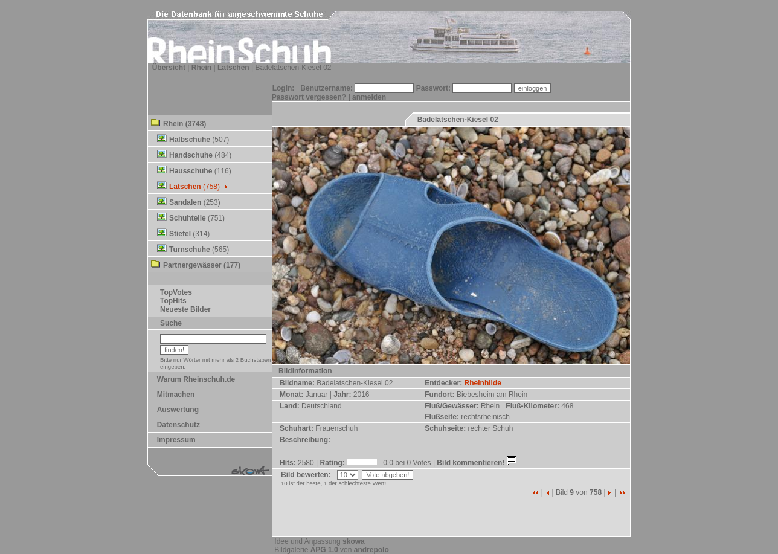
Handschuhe (191, 155)
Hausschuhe (190, 171)
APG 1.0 (324, 550)
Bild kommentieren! (477, 463)
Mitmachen (176, 394)
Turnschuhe (189, 249)
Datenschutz (178, 424)
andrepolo (371, 550)
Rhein (201, 67)
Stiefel (180, 234)
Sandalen (185, 202)
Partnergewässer (192, 265)
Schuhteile (187, 218)
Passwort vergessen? (309, 97)
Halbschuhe (189, 139)
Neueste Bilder (185, 309)
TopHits (173, 301)
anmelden (369, 97)
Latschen (233, 67)
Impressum (176, 440)
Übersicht (168, 67)
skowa (353, 541)
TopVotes (176, 292)
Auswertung (178, 409)
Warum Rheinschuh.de (196, 379)
